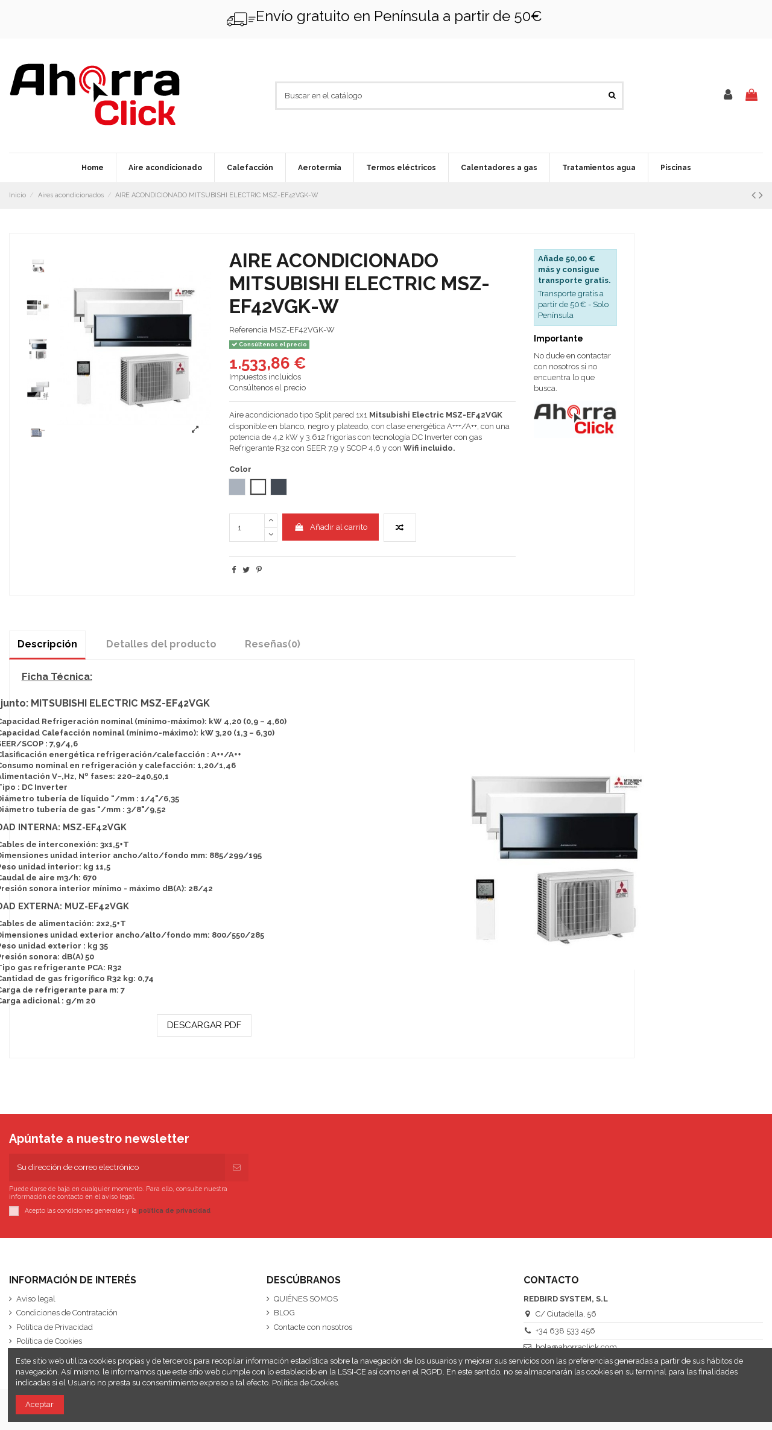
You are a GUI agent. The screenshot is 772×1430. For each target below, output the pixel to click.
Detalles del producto (161, 644)
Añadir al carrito (330, 527)
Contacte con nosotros (313, 1327)
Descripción (47, 644)
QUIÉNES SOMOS (306, 1298)
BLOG (284, 1312)
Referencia (248, 329)
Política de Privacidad (54, 1327)
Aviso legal (35, 1298)
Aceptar (39, 1404)
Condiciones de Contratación (67, 1312)
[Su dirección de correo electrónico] (117, 1167)
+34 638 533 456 (565, 1330)
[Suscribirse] (236, 1167)
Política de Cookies (49, 1341)
